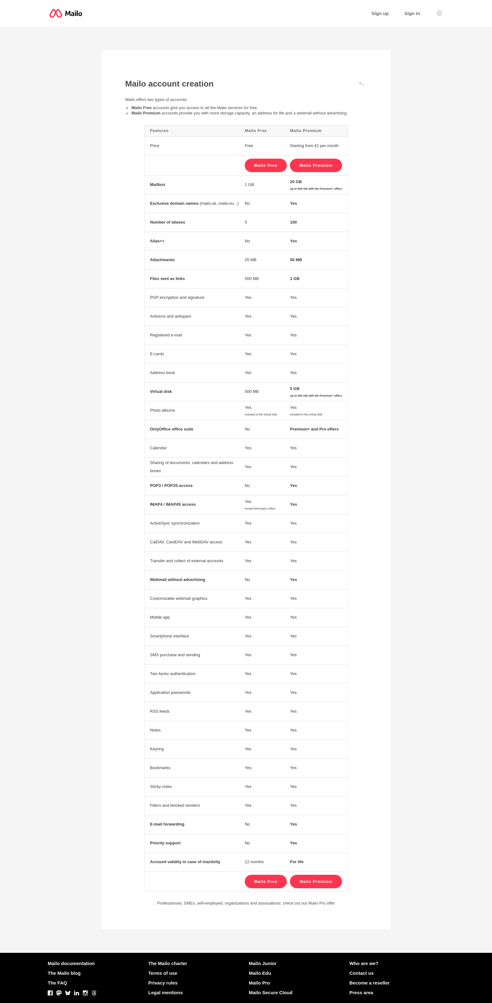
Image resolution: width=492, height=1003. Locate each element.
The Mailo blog (64, 973)
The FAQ (57, 982)
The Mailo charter (167, 963)
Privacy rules (163, 982)
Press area (361, 992)
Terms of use (162, 973)
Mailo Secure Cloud (270, 992)
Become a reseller (370, 982)
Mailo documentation (71, 963)
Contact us (362, 973)
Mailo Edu (260, 973)
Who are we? (364, 963)
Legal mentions (165, 992)
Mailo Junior (262, 963)
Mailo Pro (259, 982)
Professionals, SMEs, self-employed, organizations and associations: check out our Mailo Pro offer (246, 903)
